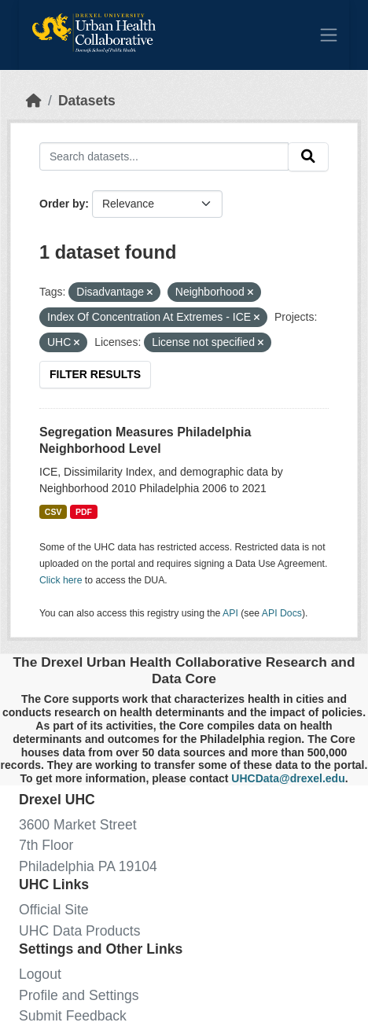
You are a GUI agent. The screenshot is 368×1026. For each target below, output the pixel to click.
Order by (62, 203)
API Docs (282, 613)
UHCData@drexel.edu (287, 778)
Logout (40, 974)
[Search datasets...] (164, 156)
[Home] (34, 100)
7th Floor (46, 845)
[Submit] (308, 156)
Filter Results (95, 374)
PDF (83, 512)
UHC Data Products (80, 931)
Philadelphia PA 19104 (88, 866)
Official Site (54, 910)
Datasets (87, 100)
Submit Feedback (73, 1016)
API (230, 613)
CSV (53, 512)
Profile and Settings (79, 995)
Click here (60, 580)
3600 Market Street (78, 825)
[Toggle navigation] (328, 34)
